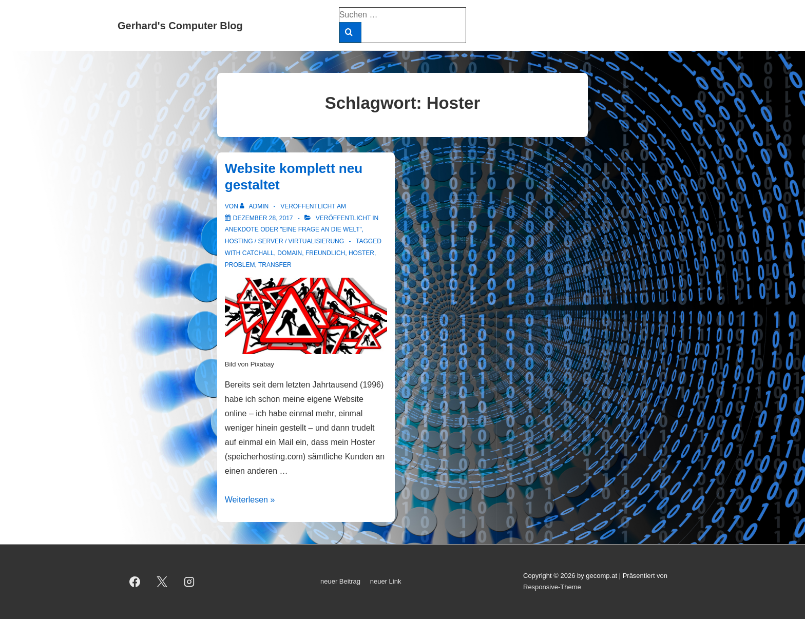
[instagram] (189, 581)
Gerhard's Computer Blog (180, 25)
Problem (240, 264)
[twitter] (162, 581)
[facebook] (135, 581)
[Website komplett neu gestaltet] (263, 218)
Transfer (275, 264)
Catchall (258, 253)
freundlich (325, 253)
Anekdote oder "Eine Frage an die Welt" (293, 229)
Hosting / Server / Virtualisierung (284, 241)
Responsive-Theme (552, 587)
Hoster (361, 253)
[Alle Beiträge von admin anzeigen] (255, 206)
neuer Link (385, 581)
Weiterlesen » (250, 499)
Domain (289, 253)
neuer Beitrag (340, 581)
